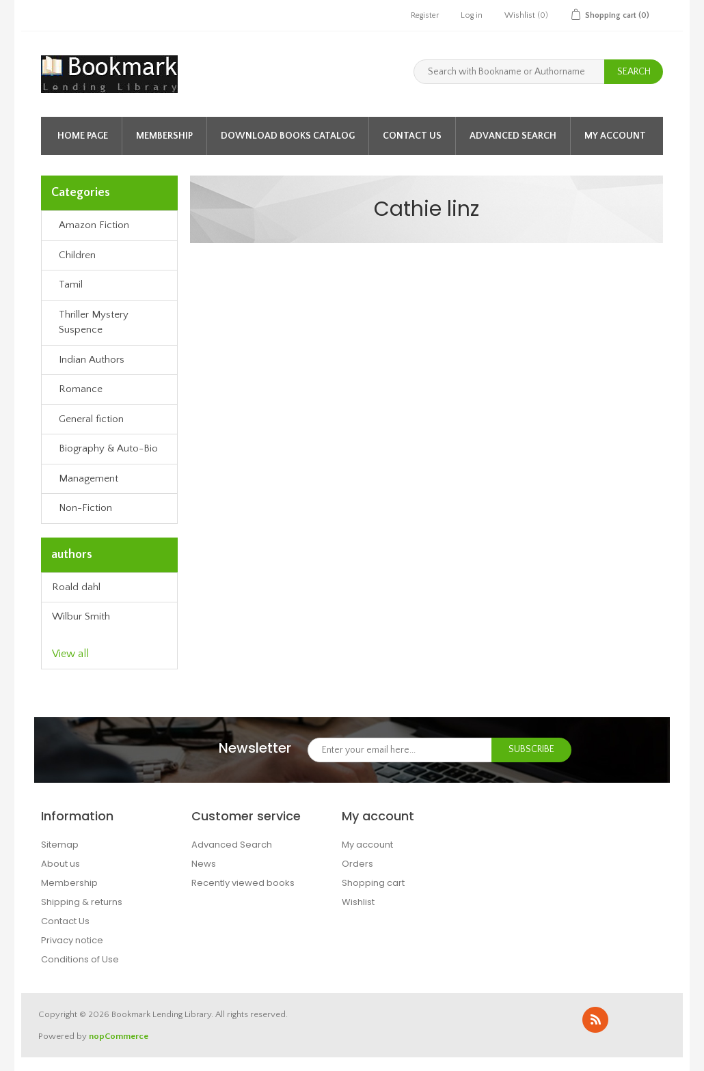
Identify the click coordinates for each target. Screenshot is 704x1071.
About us (60, 863)
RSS (595, 1020)
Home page (82, 135)
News (203, 863)
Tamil (71, 284)
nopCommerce (118, 1036)
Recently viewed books (243, 882)
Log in (472, 15)
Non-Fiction (85, 508)
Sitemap (60, 844)
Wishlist (358, 901)
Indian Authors (91, 359)
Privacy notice (72, 940)
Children (77, 255)
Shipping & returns (81, 901)
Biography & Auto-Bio (108, 448)
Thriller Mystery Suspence (93, 322)
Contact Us (412, 135)
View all (70, 654)
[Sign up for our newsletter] (400, 750)
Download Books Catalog (288, 135)
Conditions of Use (80, 959)
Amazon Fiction (94, 225)
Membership (164, 135)
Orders (357, 863)
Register (425, 15)
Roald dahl (76, 587)
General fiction (91, 419)
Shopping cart (373, 882)
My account (615, 135)
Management (88, 478)
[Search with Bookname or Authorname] (509, 71)
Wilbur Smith (81, 616)
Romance (81, 389)
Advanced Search (513, 135)
